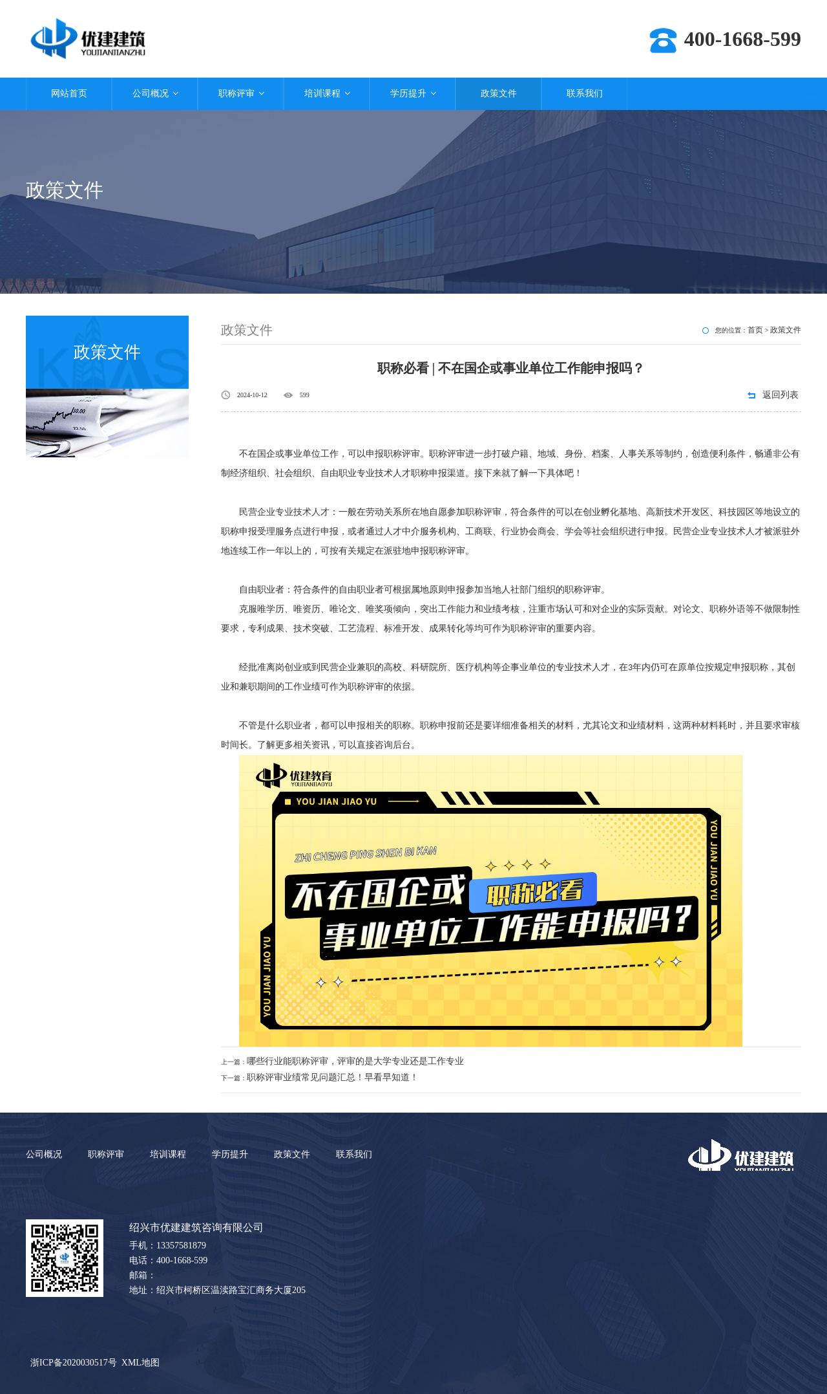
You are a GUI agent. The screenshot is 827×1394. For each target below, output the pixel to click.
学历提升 (412, 93)
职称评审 (240, 93)
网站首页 (69, 93)
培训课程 (326, 93)
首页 (755, 329)
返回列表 (780, 395)
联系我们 (585, 93)
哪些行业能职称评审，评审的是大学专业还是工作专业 (355, 1061)
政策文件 (499, 93)
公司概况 (154, 93)
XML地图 (140, 1362)
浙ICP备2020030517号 (73, 1362)
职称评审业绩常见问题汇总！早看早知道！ (333, 1077)
